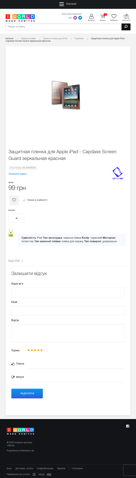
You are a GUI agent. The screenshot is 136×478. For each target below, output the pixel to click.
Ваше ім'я (17, 284)
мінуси (17, 377)
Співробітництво (45, 469)
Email (14, 302)
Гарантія (61, 469)
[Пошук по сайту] (68, 26)
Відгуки (15, 261)
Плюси (17, 364)
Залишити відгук (17, 174)
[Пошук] (126, 26)
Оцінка (15, 350)
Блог (9, 469)
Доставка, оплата (24, 469)
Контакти (77, 469)
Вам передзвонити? (72, 14)
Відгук (15, 320)
